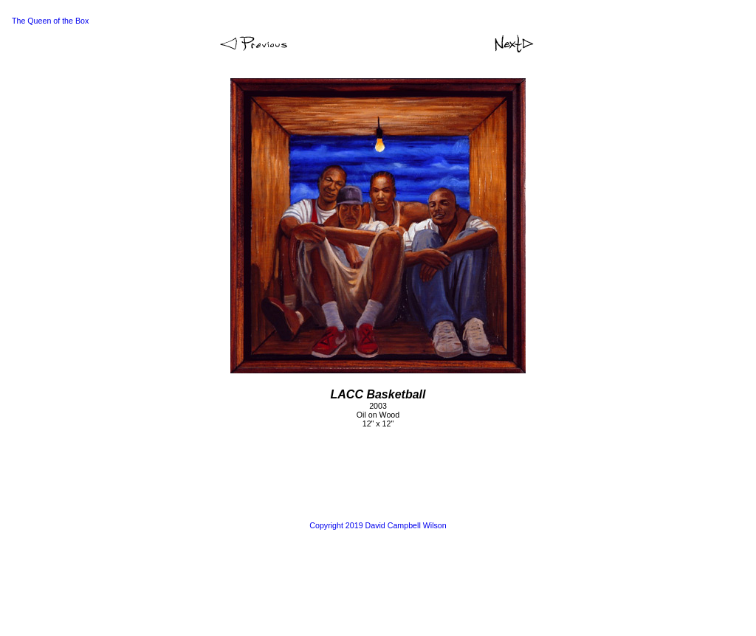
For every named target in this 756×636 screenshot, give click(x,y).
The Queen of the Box (50, 20)
